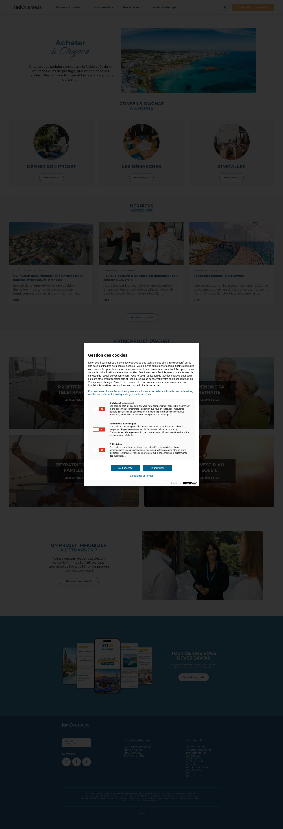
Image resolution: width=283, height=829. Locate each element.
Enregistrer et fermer (141, 475)
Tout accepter (125, 468)
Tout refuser (157, 468)
